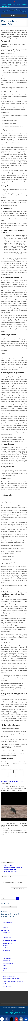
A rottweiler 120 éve (6, 943)
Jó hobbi (5, 983)
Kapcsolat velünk (5, 920)
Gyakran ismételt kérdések (8, 4)
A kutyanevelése (7, 958)
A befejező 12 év (7, 935)
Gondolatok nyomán (8, 924)
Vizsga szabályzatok (16, 876)
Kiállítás (5, 968)
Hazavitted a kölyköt (22, 4)
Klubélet (5, 965)
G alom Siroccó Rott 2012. (10, 871)
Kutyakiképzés (6, 960)
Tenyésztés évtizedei (6, 930)
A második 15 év (7, 937)
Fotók (2, 956)
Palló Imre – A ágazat (9, 865)
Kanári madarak (6, 6)
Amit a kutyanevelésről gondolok (11, 978)
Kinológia (5, 927)
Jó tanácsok (6, 971)
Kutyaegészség (6, 950)
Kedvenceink (4, 974)
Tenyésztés (5, 947)
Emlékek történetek (8, 922)
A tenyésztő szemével (9, 1012)
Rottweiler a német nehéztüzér (18, 1012)
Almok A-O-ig (6, 932)
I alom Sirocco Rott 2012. (10, 869)
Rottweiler (5, 945)
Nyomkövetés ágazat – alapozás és (13, 867)
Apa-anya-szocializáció (9, 976)
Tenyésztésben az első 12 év (10, 940)
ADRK (4, 953)
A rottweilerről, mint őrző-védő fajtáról (13, 981)
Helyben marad (7, 986)
